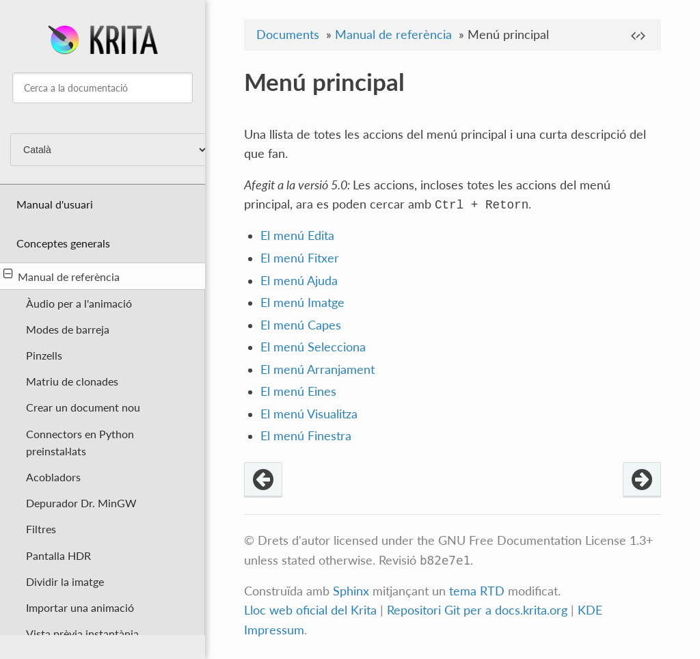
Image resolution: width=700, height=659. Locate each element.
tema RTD (476, 591)
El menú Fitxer (299, 258)
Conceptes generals (63, 243)
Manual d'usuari (54, 204)
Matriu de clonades (72, 381)
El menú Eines (298, 391)
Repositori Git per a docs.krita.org (477, 610)
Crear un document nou (83, 407)
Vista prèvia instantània (82, 633)
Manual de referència (61, 275)
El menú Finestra (305, 436)
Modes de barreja (67, 329)
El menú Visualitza (309, 414)
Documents (287, 34)
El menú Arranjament (317, 369)
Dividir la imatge (65, 581)
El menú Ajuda (299, 280)
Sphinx (351, 591)
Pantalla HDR (58, 555)
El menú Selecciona (313, 347)
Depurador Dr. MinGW (81, 502)
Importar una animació (80, 607)
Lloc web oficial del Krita (310, 610)
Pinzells (44, 355)
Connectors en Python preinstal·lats (80, 442)
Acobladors (53, 476)
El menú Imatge (302, 302)
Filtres (41, 528)
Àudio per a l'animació (79, 303)
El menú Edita (297, 235)
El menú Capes (300, 325)
